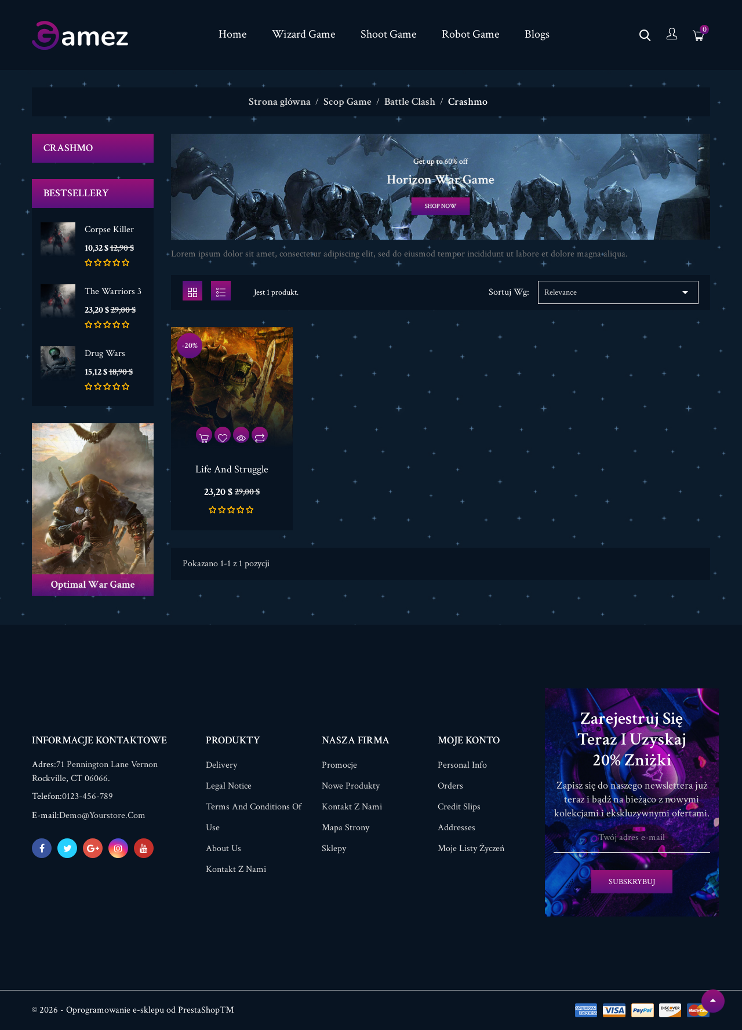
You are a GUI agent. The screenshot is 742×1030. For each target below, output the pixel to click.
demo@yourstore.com (102, 815)
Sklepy (334, 848)
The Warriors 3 (113, 291)
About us (223, 848)
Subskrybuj (632, 882)
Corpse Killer (109, 229)
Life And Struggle (231, 469)
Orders (450, 786)
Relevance (618, 292)
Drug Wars (105, 353)
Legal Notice (229, 786)
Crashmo (68, 148)
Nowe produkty (351, 786)
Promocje (339, 765)
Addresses (456, 828)
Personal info (462, 765)
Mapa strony (345, 828)
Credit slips (459, 807)
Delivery (221, 765)
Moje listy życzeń (471, 848)
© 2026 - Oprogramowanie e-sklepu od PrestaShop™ (133, 1010)
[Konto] (672, 35)
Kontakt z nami (236, 869)
